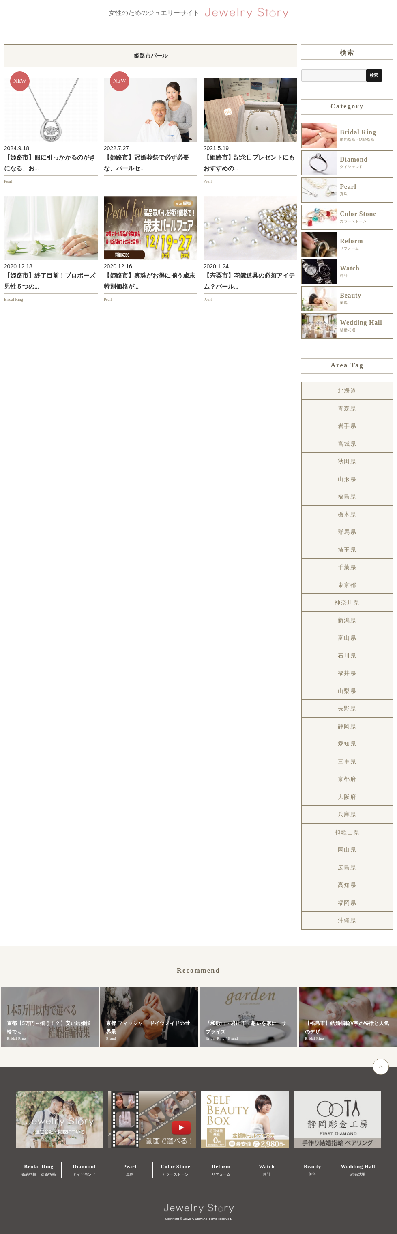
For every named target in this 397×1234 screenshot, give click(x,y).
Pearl (8, 181)
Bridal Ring (13, 299)
